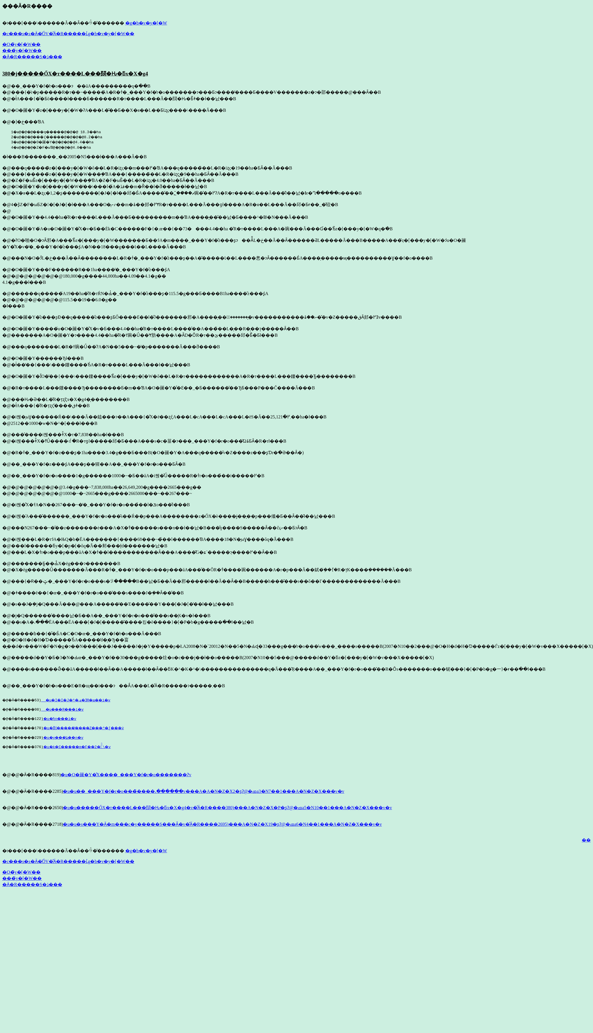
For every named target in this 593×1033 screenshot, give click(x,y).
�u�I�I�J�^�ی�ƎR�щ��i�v (85, 699)
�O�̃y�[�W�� (21, 44)
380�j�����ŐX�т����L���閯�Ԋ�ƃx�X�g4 (75, 74)
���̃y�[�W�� (22, 50)
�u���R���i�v (70, 710)
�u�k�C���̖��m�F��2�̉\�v (86, 750)
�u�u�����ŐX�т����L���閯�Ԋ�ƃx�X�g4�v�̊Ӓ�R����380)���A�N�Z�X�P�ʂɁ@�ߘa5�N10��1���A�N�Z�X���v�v (227, 813)
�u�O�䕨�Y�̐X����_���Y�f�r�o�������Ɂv (126, 780)
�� (586, 846)
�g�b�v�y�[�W (146, 23)
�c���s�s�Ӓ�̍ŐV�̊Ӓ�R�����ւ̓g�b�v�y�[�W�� (68, 33)
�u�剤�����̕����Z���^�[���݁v (95, 730)
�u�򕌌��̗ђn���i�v (71, 720)
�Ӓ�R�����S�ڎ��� (32, 56)
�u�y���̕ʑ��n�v (71, 740)
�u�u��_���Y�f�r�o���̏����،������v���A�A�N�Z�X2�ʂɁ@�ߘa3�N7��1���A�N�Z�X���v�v (203, 797)
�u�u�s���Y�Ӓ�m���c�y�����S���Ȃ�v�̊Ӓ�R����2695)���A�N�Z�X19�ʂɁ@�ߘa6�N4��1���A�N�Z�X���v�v (222, 830)
